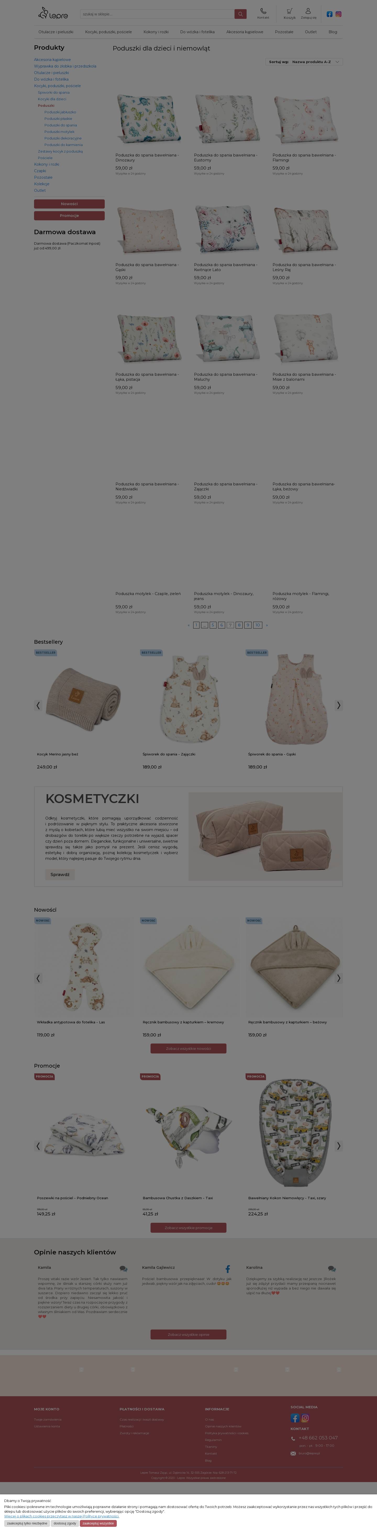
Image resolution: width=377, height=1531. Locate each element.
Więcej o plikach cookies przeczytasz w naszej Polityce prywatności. (61, 1516)
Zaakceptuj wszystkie (98, 1523)
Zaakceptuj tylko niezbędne (27, 1523)
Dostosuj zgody (65, 1523)
